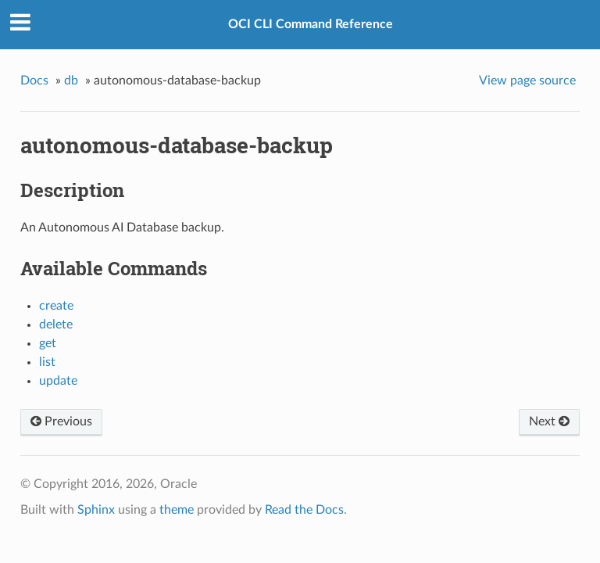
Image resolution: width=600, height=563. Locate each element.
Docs (34, 80)
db (71, 80)
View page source (527, 80)
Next (549, 421)
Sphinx (96, 510)
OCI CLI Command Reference (310, 24)
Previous (61, 421)
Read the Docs (304, 510)
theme (176, 510)
